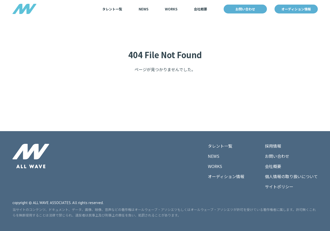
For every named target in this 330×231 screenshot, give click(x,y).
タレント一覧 (112, 9)
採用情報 (273, 146)
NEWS (143, 9)
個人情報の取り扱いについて (291, 176)
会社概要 (200, 9)
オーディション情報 (296, 9)
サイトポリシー (279, 186)
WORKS (171, 9)
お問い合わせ (245, 9)
